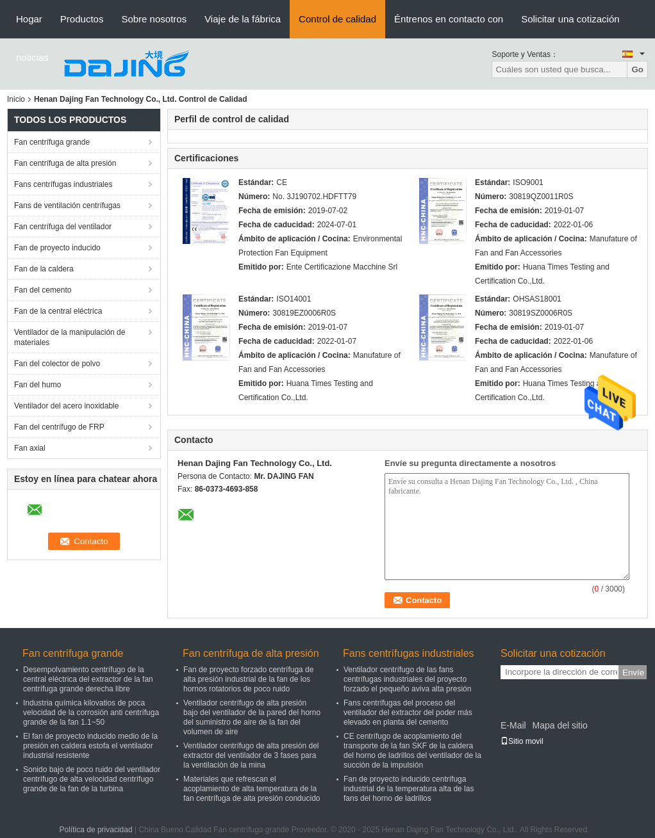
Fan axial (30, 448)
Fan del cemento (42, 290)
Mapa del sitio (559, 725)
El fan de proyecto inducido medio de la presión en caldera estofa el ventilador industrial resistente (90, 746)
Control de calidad (337, 18)
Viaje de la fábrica (242, 18)
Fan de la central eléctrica (58, 311)
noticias (32, 57)
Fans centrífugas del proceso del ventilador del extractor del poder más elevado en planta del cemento (408, 712)
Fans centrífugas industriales (63, 184)
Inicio (16, 99)
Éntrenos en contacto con (448, 18)
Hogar (29, 18)
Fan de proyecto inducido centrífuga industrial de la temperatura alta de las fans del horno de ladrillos (409, 789)
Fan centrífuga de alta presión (65, 163)
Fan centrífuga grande (52, 142)
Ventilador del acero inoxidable (66, 405)
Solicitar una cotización (570, 18)
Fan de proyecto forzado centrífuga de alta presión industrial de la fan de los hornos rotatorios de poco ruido (248, 679)
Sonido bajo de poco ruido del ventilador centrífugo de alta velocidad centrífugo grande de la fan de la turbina (91, 779)
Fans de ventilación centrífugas (67, 205)
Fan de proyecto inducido (57, 247)
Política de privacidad (96, 829)
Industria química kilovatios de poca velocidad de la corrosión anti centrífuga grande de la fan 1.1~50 (91, 712)
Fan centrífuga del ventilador (63, 226)
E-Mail (513, 725)
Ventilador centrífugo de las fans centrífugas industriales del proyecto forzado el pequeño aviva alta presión (407, 679)
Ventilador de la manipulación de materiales (69, 337)
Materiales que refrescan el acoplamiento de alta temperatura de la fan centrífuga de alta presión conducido (251, 789)
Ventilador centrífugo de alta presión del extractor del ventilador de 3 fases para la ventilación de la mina (251, 755)
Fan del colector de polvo (57, 363)
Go (637, 69)
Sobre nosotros (154, 18)
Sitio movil (522, 741)
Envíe (633, 672)
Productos (82, 18)
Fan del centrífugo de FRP (59, 427)
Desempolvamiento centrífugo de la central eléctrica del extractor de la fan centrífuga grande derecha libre (88, 679)
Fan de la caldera (44, 268)
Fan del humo (37, 384)
